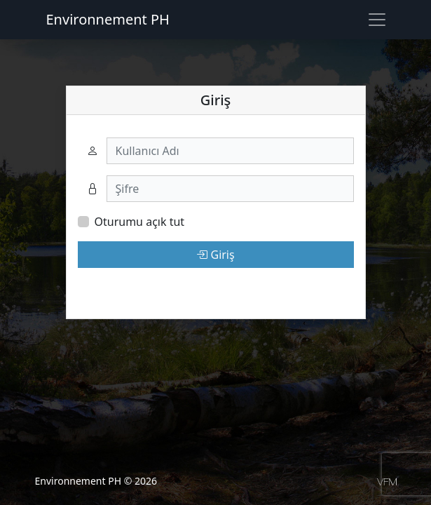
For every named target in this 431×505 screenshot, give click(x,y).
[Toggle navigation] (377, 20)
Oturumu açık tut (140, 221)
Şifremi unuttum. (122, 287)
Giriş (215, 254)
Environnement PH (108, 19)
